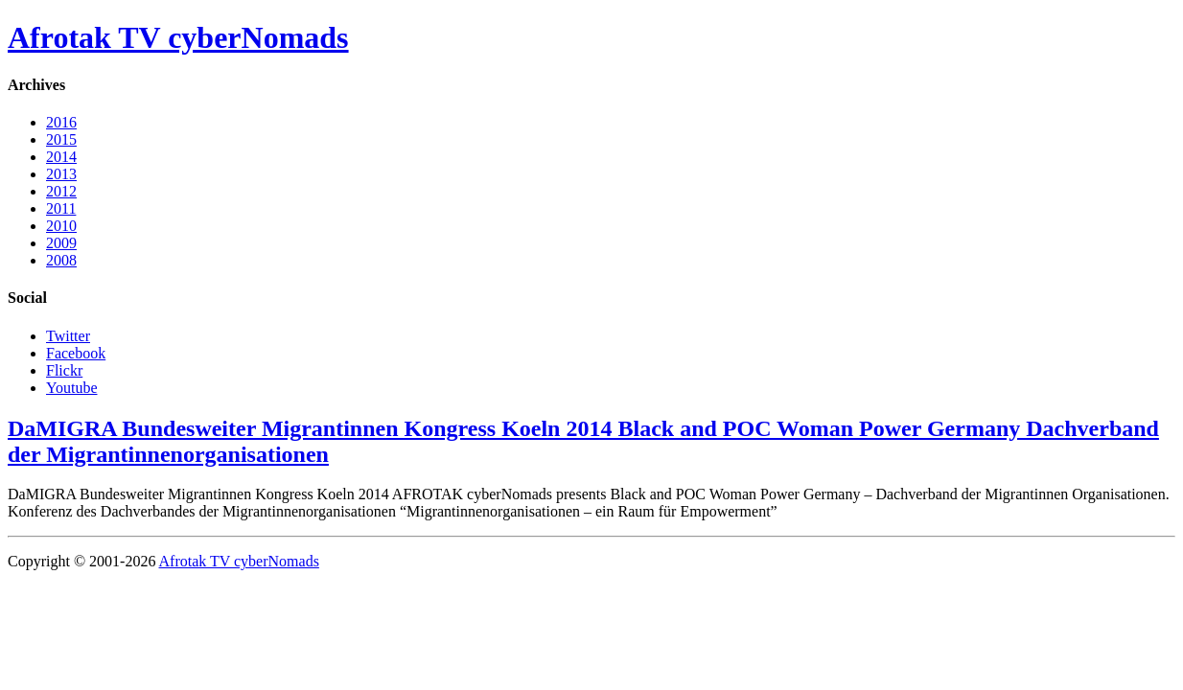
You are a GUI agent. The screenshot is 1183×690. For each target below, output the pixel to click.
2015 (61, 139)
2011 (61, 208)
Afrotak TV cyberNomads (178, 37)
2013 (61, 174)
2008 (61, 260)
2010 (61, 226)
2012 (61, 191)
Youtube (72, 388)
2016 (61, 122)
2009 (61, 243)
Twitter (68, 336)
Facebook (75, 353)
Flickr (64, 370)
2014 (61, 157)
